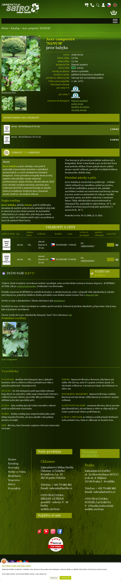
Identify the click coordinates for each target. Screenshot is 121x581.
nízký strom (77, 104)
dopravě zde (92, 295)
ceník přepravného (26, 286)
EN (114, 4)
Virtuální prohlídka (90, 453)
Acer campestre (9, 359)
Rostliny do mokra (80, 107)
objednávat (59, 300)
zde (70, 315)
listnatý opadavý (79, 100)
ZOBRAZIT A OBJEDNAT (26, 152)
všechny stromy (79, 110)
